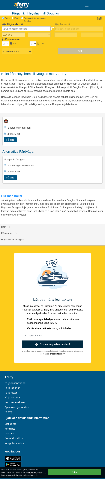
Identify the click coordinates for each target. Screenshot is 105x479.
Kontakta (10, 428)
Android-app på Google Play (13, 464)
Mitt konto (10, 424)
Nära (74, 472)
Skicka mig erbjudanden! (52, 344)
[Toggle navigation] (87, 5)
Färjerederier (12, 388)
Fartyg (8, 412)
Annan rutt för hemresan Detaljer (34, 19)
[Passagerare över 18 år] (5, 43)
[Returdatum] (65, 34)
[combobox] (26, 28)
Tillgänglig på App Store (13, 458)
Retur (7, 18)
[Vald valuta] (17, 51)
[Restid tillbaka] (92, 35)
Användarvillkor (14, 438)
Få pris (10, 140)
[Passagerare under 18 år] (33, 43)
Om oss (9, 433)
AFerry (9, 377)
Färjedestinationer (15, 383)
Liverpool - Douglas (14, 159)
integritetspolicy (31, 475)
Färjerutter (11, 392)
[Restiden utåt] (39, 35)
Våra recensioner (15, 402)
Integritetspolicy (57, 354)
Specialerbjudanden (17, 407)
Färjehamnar (12, 397)
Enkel (16, 18)
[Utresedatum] (13, 34)
